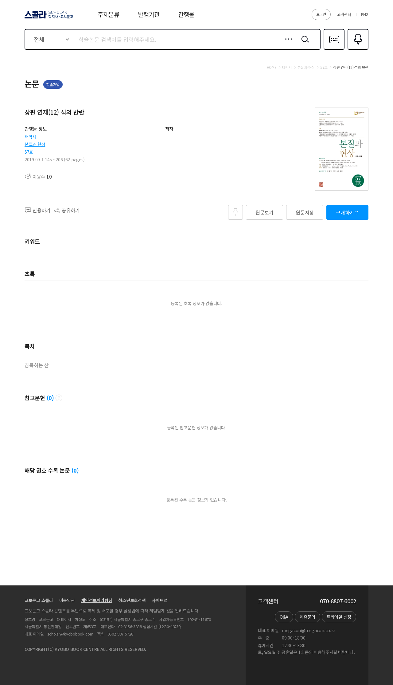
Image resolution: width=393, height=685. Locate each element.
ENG (364, 14)
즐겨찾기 (357, 49)
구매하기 (345, 212)
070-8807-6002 (338, 601)
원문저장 (305, 212)
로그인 (321, 14)
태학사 (30, 137)
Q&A (284, 617)
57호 (29, 152)
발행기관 (149, 14)
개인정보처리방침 (96, 600)
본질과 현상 (35, 144)
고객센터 (344, 14)
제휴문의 (307, 617)
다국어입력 (334, 49)
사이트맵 (159, 600)
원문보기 (264, 212)
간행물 (186, 14)
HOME (272, 67)
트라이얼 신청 (339, 617)
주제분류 (108, 14)
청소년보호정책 (132, 600)
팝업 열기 (59, 398)
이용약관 (67, 600)
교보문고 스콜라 (39, 600)
